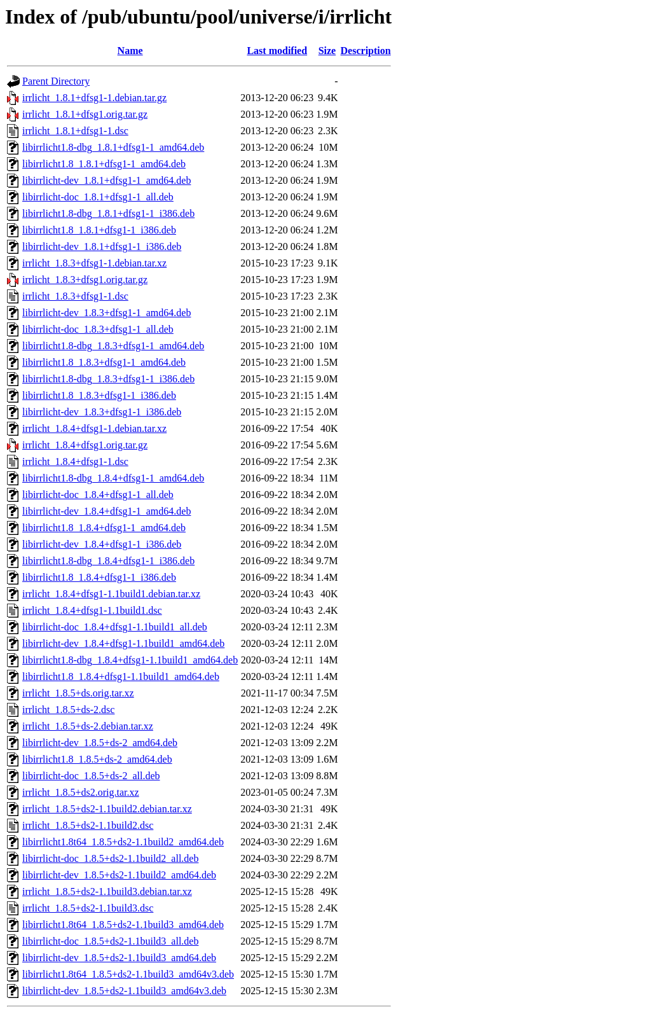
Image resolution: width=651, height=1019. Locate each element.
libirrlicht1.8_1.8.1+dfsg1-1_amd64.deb (104, 163)
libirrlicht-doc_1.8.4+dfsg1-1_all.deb (98, 494)
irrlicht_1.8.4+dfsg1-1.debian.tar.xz (94, 428)
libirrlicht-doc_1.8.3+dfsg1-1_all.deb (98, 329)
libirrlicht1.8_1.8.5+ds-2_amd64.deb (97, 759)
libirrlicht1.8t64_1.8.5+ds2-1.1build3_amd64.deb (123, 924)
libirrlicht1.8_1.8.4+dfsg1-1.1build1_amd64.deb (120, 676)
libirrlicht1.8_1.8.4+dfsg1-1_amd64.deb (104, 527)
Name (130, 50)
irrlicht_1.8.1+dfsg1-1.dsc (75, 130)
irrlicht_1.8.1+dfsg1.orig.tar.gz (84, 114)
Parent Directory (56, 81)
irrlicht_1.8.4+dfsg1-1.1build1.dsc (92, 610)
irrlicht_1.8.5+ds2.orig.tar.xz (80, 792)
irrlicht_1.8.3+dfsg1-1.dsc (75, 296)
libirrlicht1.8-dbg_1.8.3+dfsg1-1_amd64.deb (113, 345)
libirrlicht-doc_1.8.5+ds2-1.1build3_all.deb (110, 941)
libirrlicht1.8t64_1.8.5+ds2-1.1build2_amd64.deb (123, 841)
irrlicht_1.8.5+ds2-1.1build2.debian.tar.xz (107, 808)
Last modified (277, 50)
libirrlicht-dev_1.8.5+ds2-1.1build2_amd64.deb (119, 875)
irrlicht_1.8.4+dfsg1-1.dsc (75, 461)
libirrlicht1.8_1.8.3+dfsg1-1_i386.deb (99, 395)
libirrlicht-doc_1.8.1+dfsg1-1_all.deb (98, 196)
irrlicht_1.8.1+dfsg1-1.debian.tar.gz (94, 97)
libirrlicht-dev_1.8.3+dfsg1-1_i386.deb (101, 411)
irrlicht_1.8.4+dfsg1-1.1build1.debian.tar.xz (111, 593)
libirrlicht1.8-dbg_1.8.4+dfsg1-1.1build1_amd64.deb (130, 660)
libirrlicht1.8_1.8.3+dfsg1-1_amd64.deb (104, 362)
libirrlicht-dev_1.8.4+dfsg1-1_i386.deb (101, 544)
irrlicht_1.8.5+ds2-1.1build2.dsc (87, 825)
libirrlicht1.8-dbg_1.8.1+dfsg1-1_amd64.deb (113, 147)
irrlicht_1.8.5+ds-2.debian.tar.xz (87, 726)
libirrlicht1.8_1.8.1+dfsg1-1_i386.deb (99, 230)
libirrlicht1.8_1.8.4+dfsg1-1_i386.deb (99, 577)
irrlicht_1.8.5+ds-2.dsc (68, 709)
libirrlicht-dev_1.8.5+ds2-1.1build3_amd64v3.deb (124, 990)
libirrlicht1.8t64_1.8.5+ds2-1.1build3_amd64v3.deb (128, 974)
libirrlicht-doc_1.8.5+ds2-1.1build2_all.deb (110, 858)
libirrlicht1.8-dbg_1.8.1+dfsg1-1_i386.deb (108, 213)
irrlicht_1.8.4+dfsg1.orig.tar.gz (84, 445)
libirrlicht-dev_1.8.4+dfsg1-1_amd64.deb (106, 511)
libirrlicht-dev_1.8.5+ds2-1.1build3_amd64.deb (119, 957)
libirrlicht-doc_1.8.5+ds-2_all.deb (91, 775)
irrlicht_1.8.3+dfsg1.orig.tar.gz (84, 279)
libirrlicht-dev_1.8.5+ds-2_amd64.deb (99, 742)
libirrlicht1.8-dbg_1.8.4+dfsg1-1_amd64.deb (113, 478)
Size (327, 50)
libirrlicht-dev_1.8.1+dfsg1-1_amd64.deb (106, 180)
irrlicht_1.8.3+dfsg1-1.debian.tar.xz (94, 263)
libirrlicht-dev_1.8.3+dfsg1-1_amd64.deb (106, 312)
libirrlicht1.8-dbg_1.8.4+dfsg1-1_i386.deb (108, 560)
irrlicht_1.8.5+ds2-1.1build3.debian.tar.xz (107, 891)
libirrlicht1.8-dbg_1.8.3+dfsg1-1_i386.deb (108, 378)
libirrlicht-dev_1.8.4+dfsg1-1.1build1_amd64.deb (123, 643)
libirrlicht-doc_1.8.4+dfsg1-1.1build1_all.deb (114, 626)
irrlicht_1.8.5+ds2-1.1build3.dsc (87, 908)
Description (366, 50)
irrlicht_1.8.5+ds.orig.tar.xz (78, 693)
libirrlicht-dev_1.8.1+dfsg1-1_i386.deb (101, 246)
